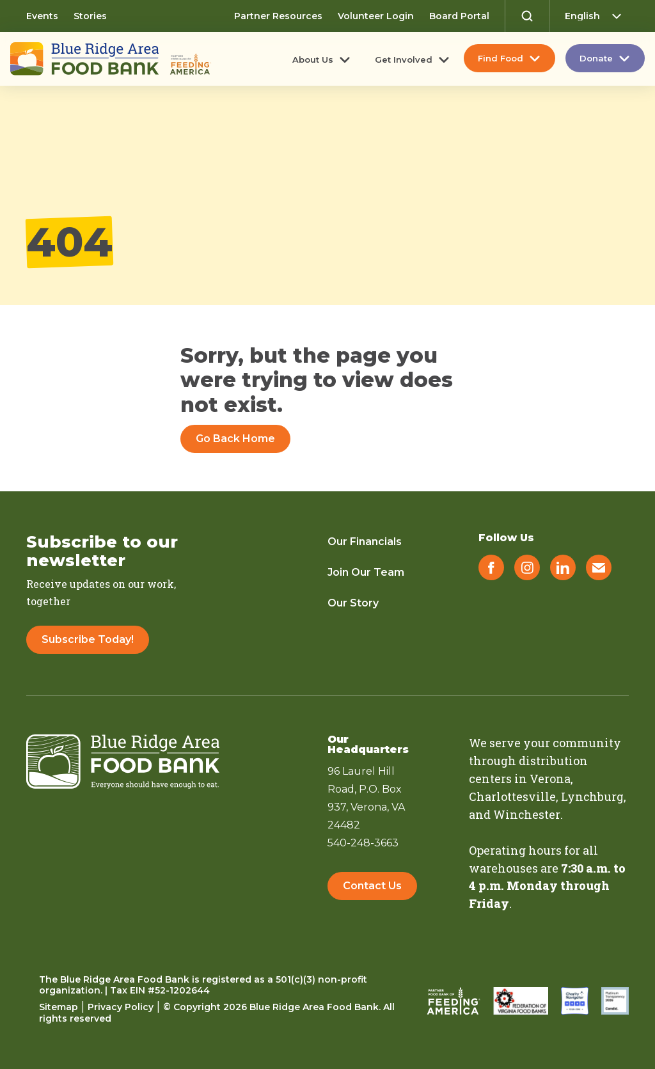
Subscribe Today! (88, 639)
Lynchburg (592, 796)
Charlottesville (512, 796)
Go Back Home (235, 438)
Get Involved (403, 59)
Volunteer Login (376, 16)
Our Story (353, 603)
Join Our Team (366, 572)
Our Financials (365, 541)
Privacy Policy (121, 1007)
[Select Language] (597, 16)
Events (42, 16)
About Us (312, 59)
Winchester (526, 814)
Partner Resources (278, 16)
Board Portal (459, 16)
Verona (550, 778)
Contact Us (372, 886)
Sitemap (58, 1007)
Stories (90, 16)
